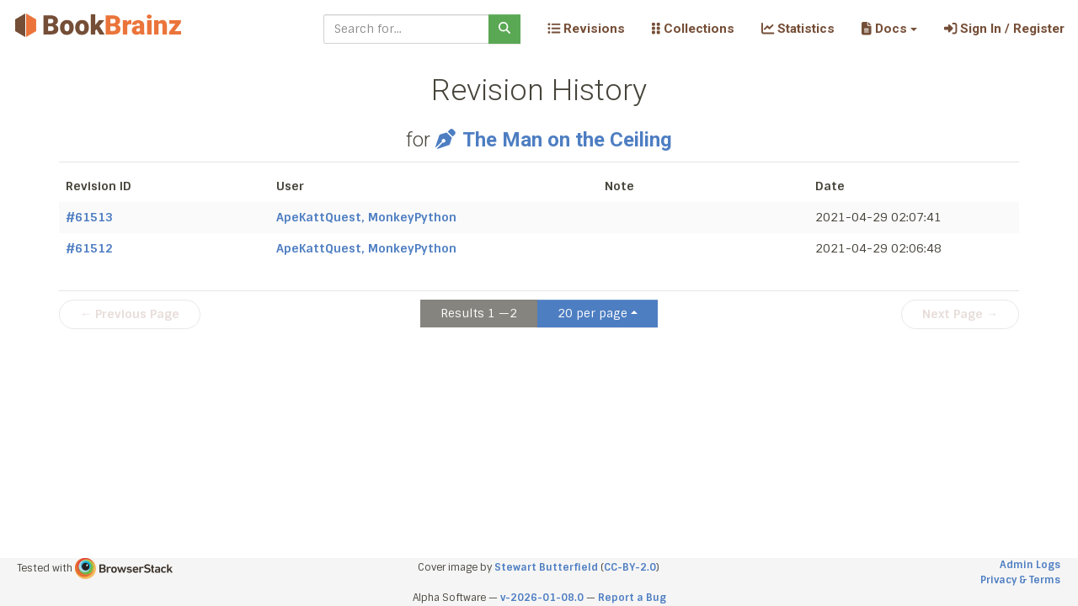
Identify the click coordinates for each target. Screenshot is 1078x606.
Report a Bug (632, 597)
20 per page (592, 313)
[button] (889, 28)
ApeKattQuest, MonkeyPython (366, 217)
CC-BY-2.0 (630, 567)
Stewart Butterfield (546, 567)
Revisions (586, 28)
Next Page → (960, 314)
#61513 (89, 217)
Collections (693, 28)
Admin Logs (1030, 564)
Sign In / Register (1004, 28)
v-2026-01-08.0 (542, 597)
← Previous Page (129, 314)
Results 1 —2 (478, 313)
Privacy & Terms (1020, 580)
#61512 (89, 248)
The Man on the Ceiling (553, 140)
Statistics (798, 28)
